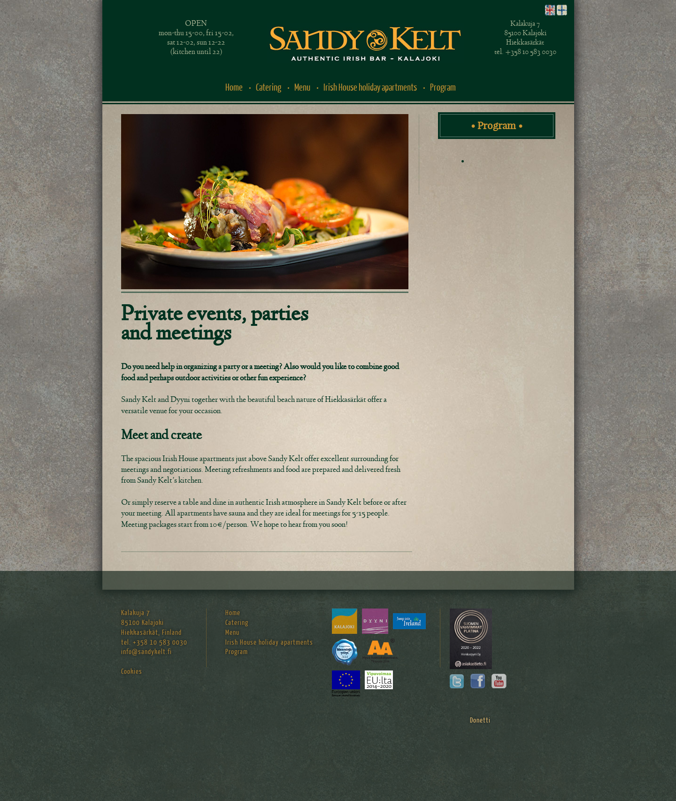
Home (234, 87)
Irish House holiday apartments (370, 87)
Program (443, 87)
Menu (302, 87)
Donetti (480, 720)
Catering (268, 87)
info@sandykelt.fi (146, 652)
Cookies (131, 672)
